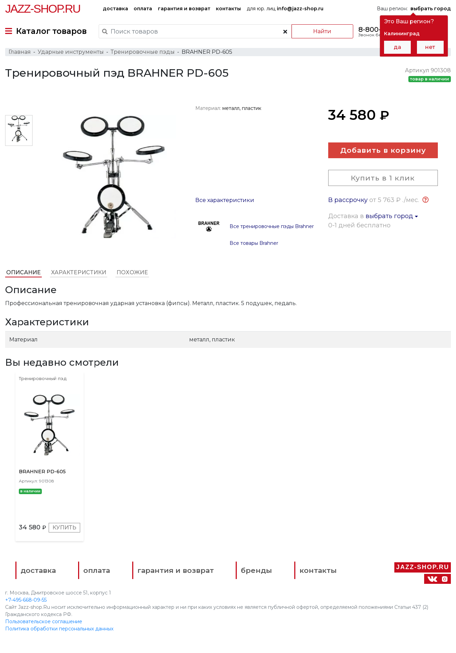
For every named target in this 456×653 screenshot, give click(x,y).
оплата (143, 8)
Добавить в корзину (383, 150)
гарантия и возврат (184, 8)
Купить (64, 527)
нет (430, 47)
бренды (256, 570)
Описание (23, 272)
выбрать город (392, 216)
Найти (322, 31)
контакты (228, 8)
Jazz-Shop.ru (42, 8)
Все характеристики (224, 200)
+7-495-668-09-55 (26, 600)
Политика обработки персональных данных (59, 629)
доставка (115, 8)
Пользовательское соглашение (43, 621)
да (397, 47)
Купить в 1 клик (383, 178)
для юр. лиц (285, 8)
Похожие (132, 272)
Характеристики (78, 272)
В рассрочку (348, 200)
